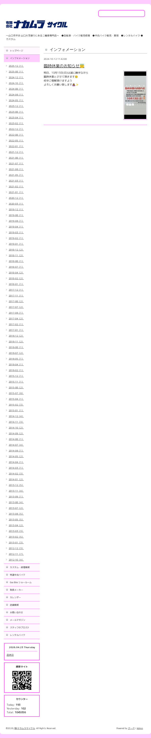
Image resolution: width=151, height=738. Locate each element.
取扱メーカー (16, 589)
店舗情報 (14, 605)
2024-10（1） (16, 83)
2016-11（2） (16, 341)
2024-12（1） (16, 77)
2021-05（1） (16, 175)
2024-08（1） (16, 88)
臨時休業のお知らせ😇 (64, 66)
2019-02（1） (16, 238)
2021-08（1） (16, 157)
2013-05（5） (16, 519)
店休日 (10, 655)
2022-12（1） (16, 129)
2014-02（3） (16, 473)
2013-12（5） (16, 485)
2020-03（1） (16, 203)
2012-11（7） (16, 554)
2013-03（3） (16, 531)
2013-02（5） (16, 536)
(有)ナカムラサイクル (24, 728)
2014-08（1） (16, 439)
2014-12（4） (16, 416)
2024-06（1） (16, 94)
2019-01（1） (16, 244)
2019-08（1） (16, 215)
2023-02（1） (16, 123)
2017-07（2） (16, 307)
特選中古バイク (17, 574)
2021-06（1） (16, 169)
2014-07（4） (16, 445)
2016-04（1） (16, 364)
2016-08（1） (16, 347)
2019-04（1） (16, 226)
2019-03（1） (16, 232)
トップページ (16, 50)
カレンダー (15, 597)
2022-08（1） (16, 134)
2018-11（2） (16, 255)
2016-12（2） (16, 335)
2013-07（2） (16, 508)
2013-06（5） (16, 513)
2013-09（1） (16, 496)
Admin (140, 728)
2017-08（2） (16, 301)
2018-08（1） (16, 261)
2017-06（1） (16, 312)
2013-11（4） (16, 490)
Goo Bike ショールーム (21, 582)
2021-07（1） (16, 163)
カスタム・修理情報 (20, 567)
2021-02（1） (16, 186)
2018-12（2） (16, 249)
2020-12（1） (16, 198)
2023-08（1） (16, 111)
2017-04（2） (16, 318)
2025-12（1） (16, 66)
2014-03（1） (16, 467)
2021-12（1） (16, 152)
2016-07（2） (16, 353)
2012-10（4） (16, 559)
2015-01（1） (16, 410)
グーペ (131, 728)
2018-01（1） (16, 284)
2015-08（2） (16, 387)
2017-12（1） (16, 289)
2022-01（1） (16, 146)
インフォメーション (20, 58)
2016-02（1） (16, 370)
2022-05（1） (16, 140)
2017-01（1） (16, 330)
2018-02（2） (16, 278)
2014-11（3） (16, 422)
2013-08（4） (16, 502)
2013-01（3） (16, 542)
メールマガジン (17, 620)
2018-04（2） (16, 272)
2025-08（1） (16, 71)
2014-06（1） (16, 450)
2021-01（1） (16, 192)
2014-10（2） (16, 427)
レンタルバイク (17, 635)
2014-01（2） (16, 479)
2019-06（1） (16, 221)
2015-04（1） (16, 399)
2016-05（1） (16, 358)
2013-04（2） (16, 525)
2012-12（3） (16, 548)
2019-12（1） (16, 209)
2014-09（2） (16, 433)
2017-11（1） (16, 295)
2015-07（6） (16, 393)
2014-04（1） (16, 462)
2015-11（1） (16, 381)
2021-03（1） (16, 180)
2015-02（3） (16, 404)
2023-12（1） (16, 106)
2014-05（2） (16, 456)
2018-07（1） (16, 267)
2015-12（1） (16, 376)
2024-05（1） (16, 100)
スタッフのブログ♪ (19, 627)
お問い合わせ (16, 612)
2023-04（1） (16, 117)
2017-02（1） (16, 324)
